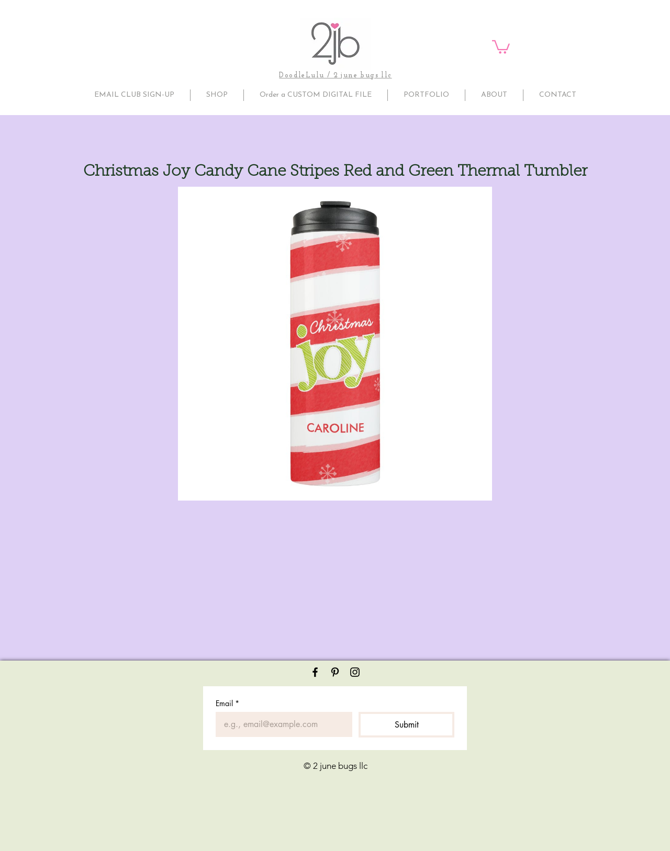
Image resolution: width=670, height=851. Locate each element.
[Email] (281, 724)
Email (227, 703)
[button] (501, 46)
